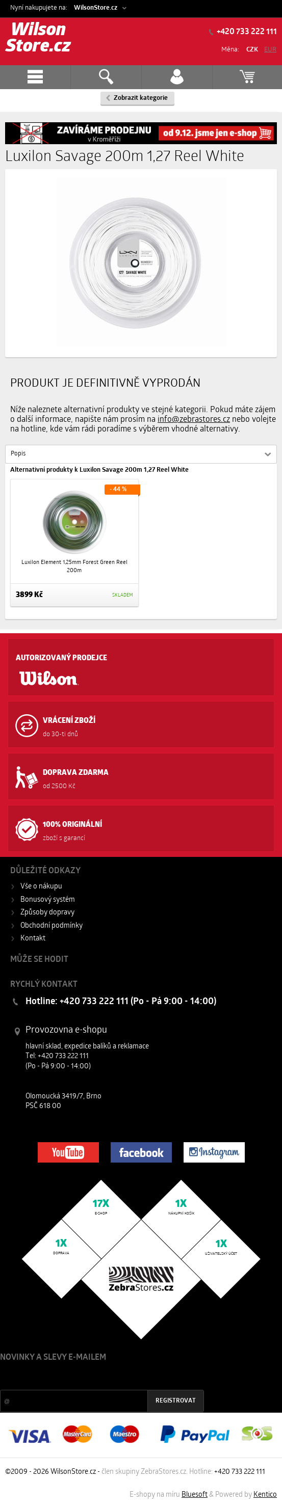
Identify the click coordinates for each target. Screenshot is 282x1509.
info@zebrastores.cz (194, 420)
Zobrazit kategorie (141, 98)
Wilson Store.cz (38, 39)
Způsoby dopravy (47, 913)
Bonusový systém (47, 900)
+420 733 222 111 (246, 32)
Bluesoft (195, 1495)
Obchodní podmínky (51, 926)
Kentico (265, 1495)
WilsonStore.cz (95, 8)
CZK (252, 49)
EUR (270, 49)
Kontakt (32, 938)
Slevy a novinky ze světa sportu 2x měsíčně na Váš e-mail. (87, 1377)
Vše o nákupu (41, 887)
